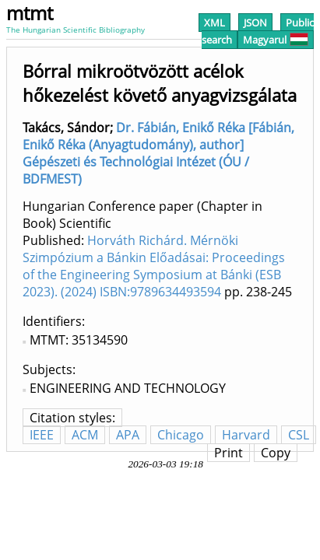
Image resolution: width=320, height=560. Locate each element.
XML (214, 23)
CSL (298, 434)
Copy (275, 452)
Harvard (246, 434)
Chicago (180, 434)
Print (228, 452)
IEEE (42, 434)
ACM (85, 434)
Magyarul (275, 40)
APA (127, 434)
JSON (255, 23)
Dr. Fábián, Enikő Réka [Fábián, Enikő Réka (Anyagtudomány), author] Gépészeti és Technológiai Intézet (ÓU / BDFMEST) (158, 153)
